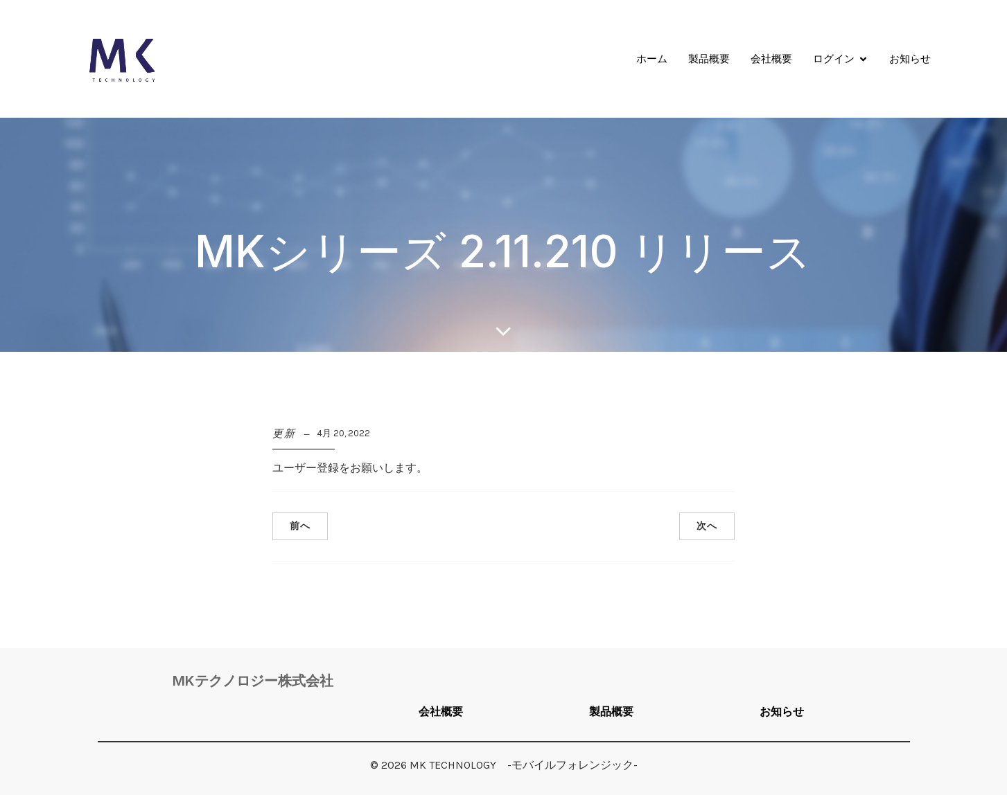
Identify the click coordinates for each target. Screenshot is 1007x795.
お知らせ (910, 58)
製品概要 (709, 58)
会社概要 (771, 58)
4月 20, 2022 (343, 433)
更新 (284, 433)
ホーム (651, 58)
